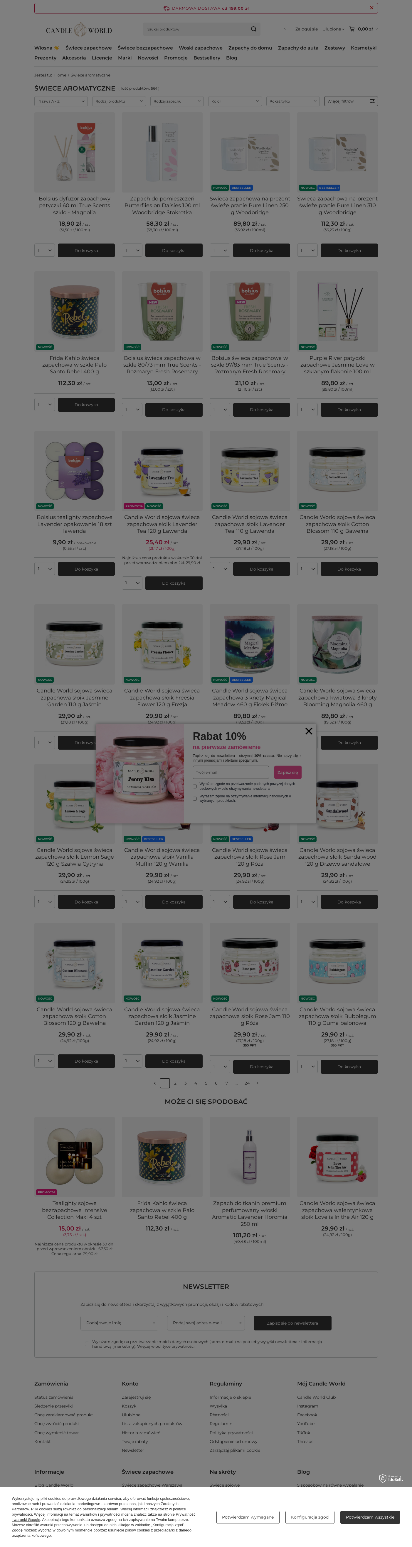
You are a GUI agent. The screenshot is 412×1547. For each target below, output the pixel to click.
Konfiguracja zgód (310, 1517)
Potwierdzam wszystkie (370, 1517)
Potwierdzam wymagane (248, 1517)
